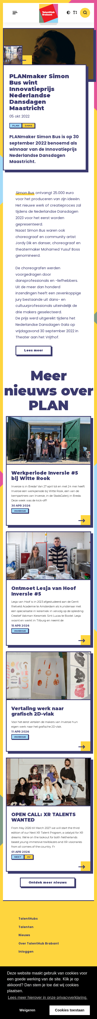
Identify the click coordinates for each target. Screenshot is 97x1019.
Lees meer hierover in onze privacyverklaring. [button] (47, 997)
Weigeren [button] (27, 1010)
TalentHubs (28, 919)
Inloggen (25, 952)
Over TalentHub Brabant (38, 943)
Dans (28, 125)
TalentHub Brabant (48, 14)
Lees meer (33, 350)
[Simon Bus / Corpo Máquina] (12, 55)
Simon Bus (25, 192)
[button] (68, 13)
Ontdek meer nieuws (48, 882)
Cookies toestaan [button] (69, 1010)
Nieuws (24, 935)
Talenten (25, 927)
